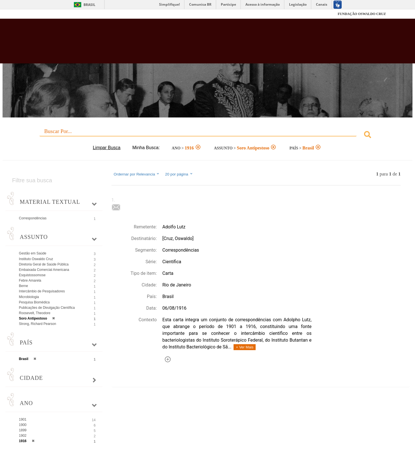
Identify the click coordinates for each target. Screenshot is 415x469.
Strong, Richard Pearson (37, 324)
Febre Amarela (30, 280)
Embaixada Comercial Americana (44, 270)
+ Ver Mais (244, 347)
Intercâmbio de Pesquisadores (42, 291)
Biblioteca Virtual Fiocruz (179, 44)
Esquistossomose (32, 275)
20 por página (179, 174)
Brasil (89, 4)
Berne (23, 286)
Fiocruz (43, 14)
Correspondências (32, 218)
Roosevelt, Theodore (34, 313)
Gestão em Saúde (32, 253)
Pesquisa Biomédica (34, 302)
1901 (23, 419)
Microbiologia (29, 297)
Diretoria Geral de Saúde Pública (44, 264)
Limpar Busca (107, 147)
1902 (23, 436)
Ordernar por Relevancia (137, 174)
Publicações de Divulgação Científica (47, 308)
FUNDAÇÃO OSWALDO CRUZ (362, 14)
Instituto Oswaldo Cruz (36, 259)
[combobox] (207, 135)
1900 (23, 425)
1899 (23, 430)
